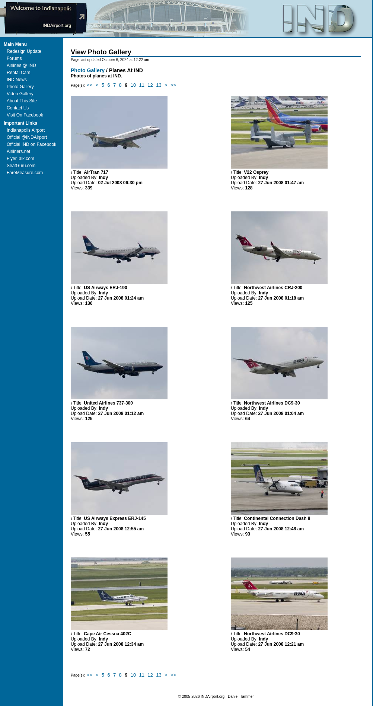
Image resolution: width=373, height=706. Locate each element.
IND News (17, 79)
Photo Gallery (20, 86)
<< (89, 85)
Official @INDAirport (27, 137)
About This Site (22, 100)
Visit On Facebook (25, 115)
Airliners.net (18, 151)
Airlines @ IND (21, 65)
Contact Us (18, 108)
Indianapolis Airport (26, 130)
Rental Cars (18, 72)
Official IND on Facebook (31, 144)
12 (150, 85)
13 (158, 85)
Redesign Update (24, 51)
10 (133, 85)
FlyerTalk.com (20, 158)
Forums (14, 58)
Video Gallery (20, 93)
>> (173, 85)
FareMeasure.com (25, 172)
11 (141, 85)
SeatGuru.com (21, 165)
